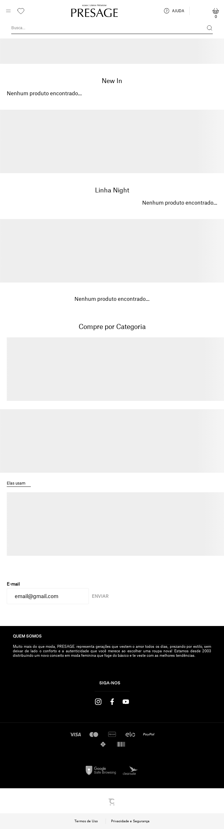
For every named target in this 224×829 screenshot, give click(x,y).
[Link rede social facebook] (112, 701)
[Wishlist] (21, 11)
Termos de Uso (86, 821)
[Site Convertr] (112, 802)
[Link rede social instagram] (98, 701)
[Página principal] (94, 10)
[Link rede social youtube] (126, 701)
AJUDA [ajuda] (174, 11)
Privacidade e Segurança (130, 821)
